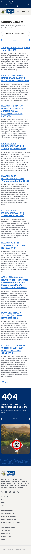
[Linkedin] (6, 492)
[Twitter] (2, 492)
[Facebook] (10, 492)
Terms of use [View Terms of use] (5, 530)
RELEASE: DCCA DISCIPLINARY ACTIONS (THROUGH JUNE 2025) (12, 213)
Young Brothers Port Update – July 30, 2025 (15, 48)
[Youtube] (14, 492)
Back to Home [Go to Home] (15, 419)
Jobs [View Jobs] (3, 539)
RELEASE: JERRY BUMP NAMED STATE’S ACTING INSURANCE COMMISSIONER (15, 78)
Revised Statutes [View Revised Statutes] (7, 510)
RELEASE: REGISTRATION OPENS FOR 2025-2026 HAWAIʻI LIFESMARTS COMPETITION (13, 349)
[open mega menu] (28, 11)
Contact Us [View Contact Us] (5, 497)
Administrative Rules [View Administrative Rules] (8, 513)
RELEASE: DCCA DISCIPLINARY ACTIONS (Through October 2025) (13, 146)
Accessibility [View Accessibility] (5, 533)
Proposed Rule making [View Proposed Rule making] (8, 516)
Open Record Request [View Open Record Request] (8, 527)
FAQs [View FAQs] (3, 503)
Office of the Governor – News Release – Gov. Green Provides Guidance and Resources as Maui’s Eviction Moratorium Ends (14, 282)
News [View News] (3, 500)
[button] (21, 11)
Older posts (5, 382)
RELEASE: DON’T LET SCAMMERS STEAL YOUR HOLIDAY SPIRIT (13, 245)
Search (15, 40)
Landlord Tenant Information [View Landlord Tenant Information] (11, 522)
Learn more (14, 6)
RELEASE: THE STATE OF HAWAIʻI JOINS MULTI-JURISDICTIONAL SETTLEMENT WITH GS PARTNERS (12, 111)
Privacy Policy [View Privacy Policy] (6, 536)
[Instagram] (18, 492)
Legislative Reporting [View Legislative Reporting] (8, 519)
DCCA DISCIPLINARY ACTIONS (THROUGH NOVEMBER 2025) (11, 315)
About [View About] (3, 506)
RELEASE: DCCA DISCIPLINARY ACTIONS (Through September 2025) (15, 178)
